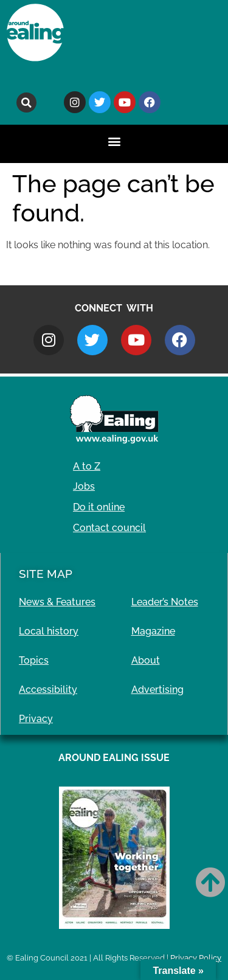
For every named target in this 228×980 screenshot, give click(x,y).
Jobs (84, 486)
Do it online (99, 507)
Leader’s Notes (164, 602)
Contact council (109, 527)
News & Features (57, 602)
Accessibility (48, 689)
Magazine (153, 631)
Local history (48, 631)
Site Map (45, 573)
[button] (26, 102)
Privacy (36, 719)
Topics (34, 660)
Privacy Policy (195, 957)
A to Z (86, 466)
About (145, 660)
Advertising (157, 689)
